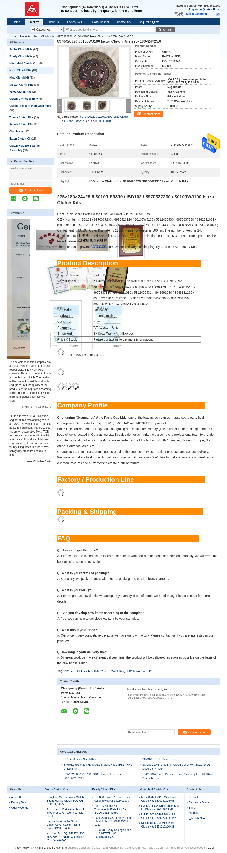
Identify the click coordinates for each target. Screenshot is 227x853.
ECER (211, 847)
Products (33, 22)
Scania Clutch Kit (20, 124)
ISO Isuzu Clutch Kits (77, 671)
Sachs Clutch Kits (20, 49)
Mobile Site (197, 818)
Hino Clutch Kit (19, 77)
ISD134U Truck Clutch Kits (158, 759)
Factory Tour (74, 22)
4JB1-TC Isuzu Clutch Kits (108, 671)
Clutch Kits (16, 131)
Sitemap (194, 813)
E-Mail (192, 807)
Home (16, 22)
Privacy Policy (20, 847)
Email (216, 9)
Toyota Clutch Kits (21, 117)
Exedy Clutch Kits (20, 56)
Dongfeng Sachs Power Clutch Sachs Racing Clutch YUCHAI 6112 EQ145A (65, 801)
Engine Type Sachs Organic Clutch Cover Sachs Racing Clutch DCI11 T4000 (63, 825)
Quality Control (100, 22)
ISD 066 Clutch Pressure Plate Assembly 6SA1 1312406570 (112, 799)
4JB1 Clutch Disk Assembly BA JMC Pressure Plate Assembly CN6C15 (65, 813)
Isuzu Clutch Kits (44, 36)
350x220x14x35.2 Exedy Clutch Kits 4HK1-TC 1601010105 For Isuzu (113, 821)
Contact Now (30, 190)
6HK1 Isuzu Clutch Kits (140, 671)
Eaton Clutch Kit (19, 138)
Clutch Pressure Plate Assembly (30, 105)
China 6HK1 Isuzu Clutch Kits (49, 847)
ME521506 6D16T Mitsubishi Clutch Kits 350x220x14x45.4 (158, 816)
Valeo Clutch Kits (20, 91)
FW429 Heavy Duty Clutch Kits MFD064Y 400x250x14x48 (160, 807)
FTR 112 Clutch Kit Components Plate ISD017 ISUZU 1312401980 (110, 809)
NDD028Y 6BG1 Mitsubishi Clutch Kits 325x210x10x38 (157, 825)
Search (168, 29)
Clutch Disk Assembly (23, 98)
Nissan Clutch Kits (21, 84)
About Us (53, 22)
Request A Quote (199, 9)
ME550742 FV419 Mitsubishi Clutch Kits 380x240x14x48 (158, 799)
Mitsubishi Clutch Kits (23, 63)
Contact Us (124, 22)
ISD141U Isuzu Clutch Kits (80, 759)
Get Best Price (102, 120)
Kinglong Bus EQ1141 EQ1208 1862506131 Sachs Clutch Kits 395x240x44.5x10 (65, 837)
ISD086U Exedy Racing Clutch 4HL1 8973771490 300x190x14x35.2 (112, 833)
